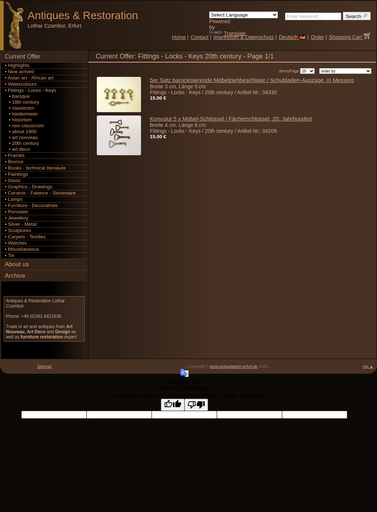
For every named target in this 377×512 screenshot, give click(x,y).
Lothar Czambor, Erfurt (54, 26)
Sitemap (44, 366)
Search (357, 16)
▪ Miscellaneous (22, 249)
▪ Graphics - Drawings (28, 186)
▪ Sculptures (18, 230)
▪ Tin (9, 255)
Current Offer (22, 56)
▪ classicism (19, 108)
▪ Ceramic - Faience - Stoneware (40, 193)
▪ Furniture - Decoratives (31, 205)
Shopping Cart (350, 37)
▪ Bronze (14, 161)
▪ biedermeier (21, 114)
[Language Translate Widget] (243, 14)
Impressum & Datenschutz (244, 37)
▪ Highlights (17, 65)
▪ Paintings (16, 174)
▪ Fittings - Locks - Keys (30, 90)
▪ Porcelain (16, 211)
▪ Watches (16, 243)
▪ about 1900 (20, 131)
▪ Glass (13, 180)
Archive (15, 275)
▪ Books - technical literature (35, 168)
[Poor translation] (196, 405)
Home (179, 37)
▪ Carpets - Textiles (25, 236)
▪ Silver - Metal (20, 224)
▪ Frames (15, 155)
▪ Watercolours (20, 84)
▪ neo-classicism (24, 125)
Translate (227, 33)
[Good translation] (172, 405)
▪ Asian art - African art (29, 78)
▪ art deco (17, 149)
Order (317, 37)
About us (17, 264)
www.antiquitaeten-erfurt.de (234, 366)
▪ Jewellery (16, 218)
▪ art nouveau (21, 137)
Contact (199, 37)
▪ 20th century (22, 143)
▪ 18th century (22, 102)
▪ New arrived (19, 71)
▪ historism (18, 119)
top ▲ (368, 366)
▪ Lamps (13, 199)
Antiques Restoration (83, 15)
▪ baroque (17, 96)
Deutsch (292, 37)
